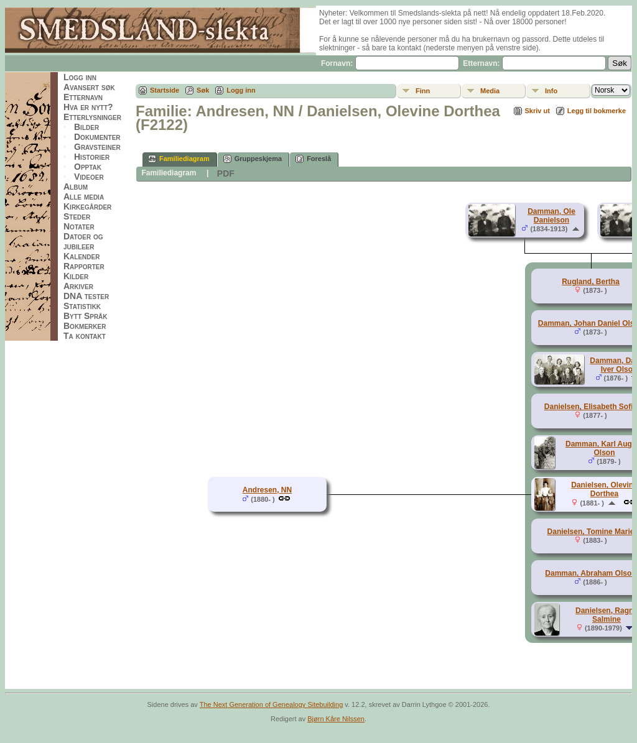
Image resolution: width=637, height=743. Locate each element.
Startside (164, 90)
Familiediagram (179, 159)
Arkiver (78, 286)
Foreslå (313, 159)
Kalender (81, 256)
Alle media (83, 196)
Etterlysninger (92, 117)
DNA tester (86, 296)
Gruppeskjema (252, 159)
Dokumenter (97, 137)
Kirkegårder (87, 206)
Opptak (87, 167)
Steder (76, 216)
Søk (203, 90)
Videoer (89, 177)
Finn (423, 91)
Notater (79, 226)
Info (551, 91)
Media (490, 91)
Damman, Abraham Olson (590, 573)
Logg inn (79, 77)
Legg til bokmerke (596, 110)
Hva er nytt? (88, 107)
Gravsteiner (97, 147)
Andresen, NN (267, 490)
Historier (91, 157)
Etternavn (83, 97)
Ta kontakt (84, 336)
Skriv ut (537, 110)
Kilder (75, 276)
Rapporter (84, 266)
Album (75, 187)
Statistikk (82, 306)
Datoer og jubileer (83, 241)
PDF (226, 173)
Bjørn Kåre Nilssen (336, 718)
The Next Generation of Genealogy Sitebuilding (271, 704)
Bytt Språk (85, 316)
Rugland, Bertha (591, 281)
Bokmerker (84, 326)
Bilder (86, 127)
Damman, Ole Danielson (551, 215)
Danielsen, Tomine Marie (591, 531)
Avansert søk (89, 87)
